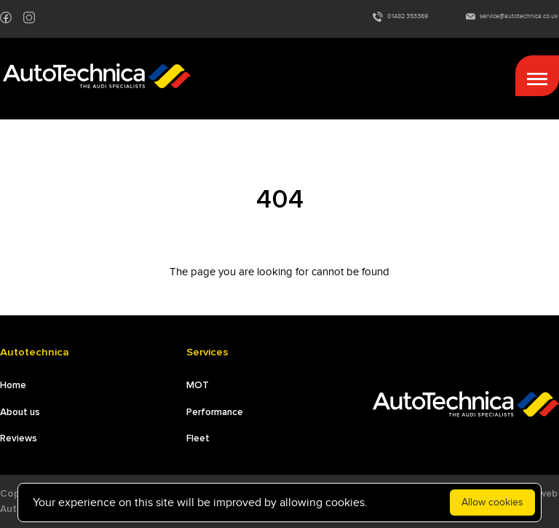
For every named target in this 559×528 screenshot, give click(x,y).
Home (13, 385)
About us (20, 412)
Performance (214, 412)
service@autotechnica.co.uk (512, 16)
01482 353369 (400, 17)
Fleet (198, 438)
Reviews (18, 438)
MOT (197, 385)
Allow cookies (492, 502)
